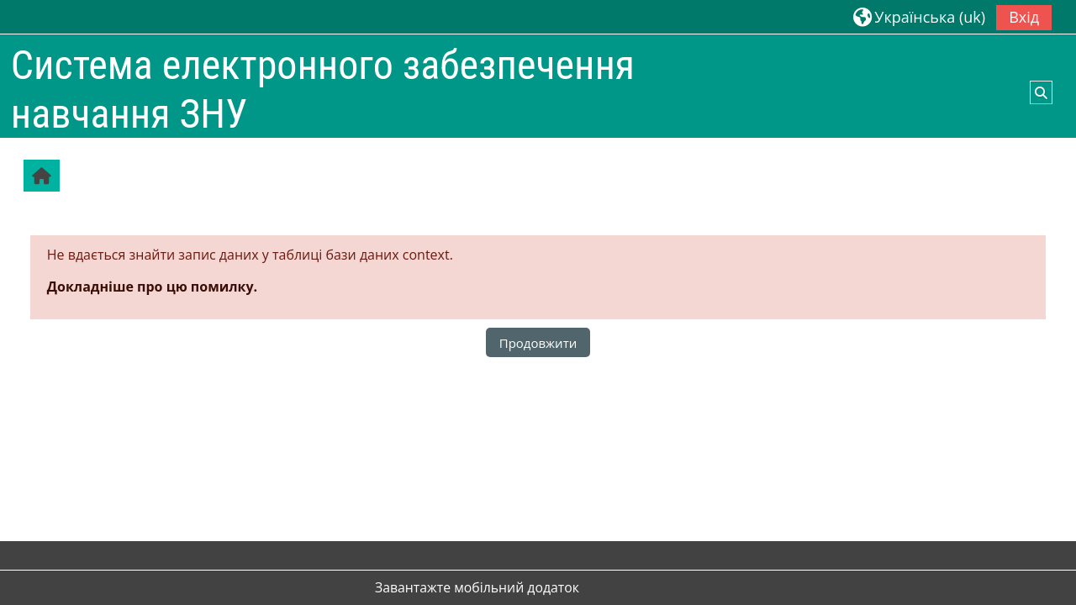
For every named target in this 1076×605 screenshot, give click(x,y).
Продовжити (538, 342)
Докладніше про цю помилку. (152, 286)
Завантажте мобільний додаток (477, 587)
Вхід (1024, 17)
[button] (919, 16)
